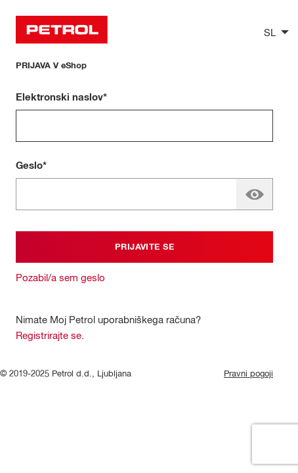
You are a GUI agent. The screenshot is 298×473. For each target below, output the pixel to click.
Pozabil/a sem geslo (60, 278)
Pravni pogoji (248, 374)
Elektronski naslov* (61, 97)
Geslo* (31, 166)
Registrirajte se (48, 336)
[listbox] (273, 32)
